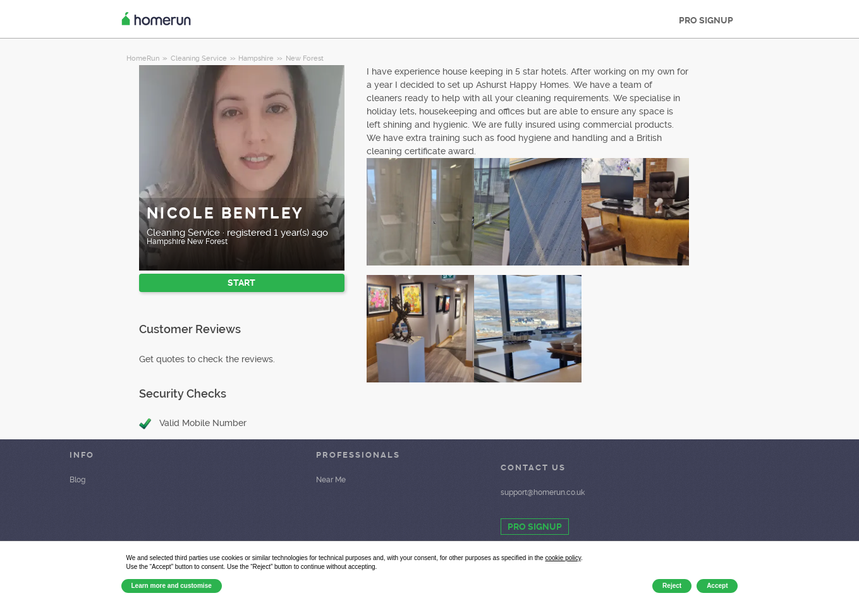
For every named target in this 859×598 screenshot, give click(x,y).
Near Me (331, 479)
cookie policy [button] (563, 557)
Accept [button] (717, 585)
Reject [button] (671, 585)
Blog (77, 479)
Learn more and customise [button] (171, 585)
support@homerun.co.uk (543, 492)
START (241, 283)
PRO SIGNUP (706, 20)
